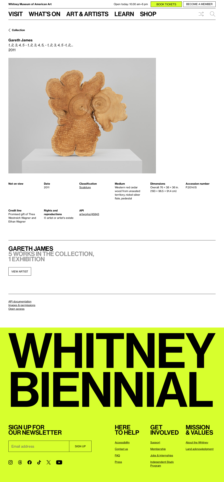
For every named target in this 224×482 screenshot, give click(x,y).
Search (212, 14)
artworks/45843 (89, 214)
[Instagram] (10, 462)
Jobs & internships (161, 455)
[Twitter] (48, 462)
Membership (158, 448)
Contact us (121, 448)
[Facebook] (29, 462)
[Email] (38, 446)
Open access (16, 308)
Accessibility (122, 442)
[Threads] (20, 462)
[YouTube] (59, 462)
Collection (18, 30)
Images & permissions (21, 305)
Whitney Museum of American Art (30, 4)
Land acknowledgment (200, 448)
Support (155, 442)
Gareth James (20, 40)
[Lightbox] (82, 115)
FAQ (117, 455)
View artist (19, 271)
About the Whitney (197, 442)
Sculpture (85, 187)
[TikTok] (39, 462)
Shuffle (201, 14)
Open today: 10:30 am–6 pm (131, 4)
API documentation (19, 301)
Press (118, 461)
